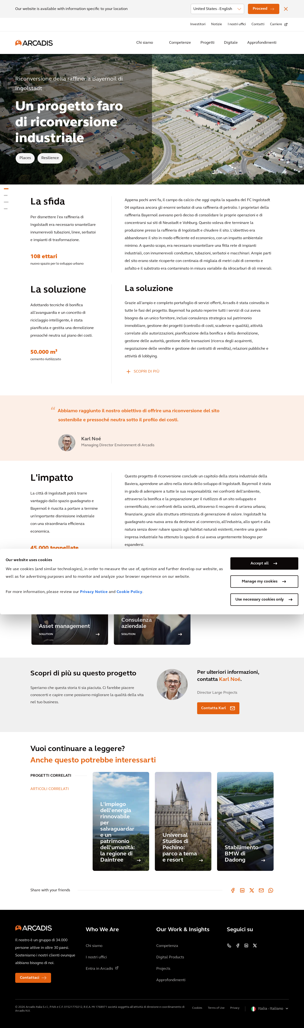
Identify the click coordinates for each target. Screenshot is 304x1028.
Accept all (260, 977)
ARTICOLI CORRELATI (49, 789)
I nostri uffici (237, 24)
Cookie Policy (129, 1006)
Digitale (231, 43)
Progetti (207, 43)
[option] (152, 428)
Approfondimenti (261, 43)
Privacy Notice (94, 1006)
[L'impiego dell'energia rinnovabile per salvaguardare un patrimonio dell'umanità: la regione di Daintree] (121, 821)
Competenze (180, 43)
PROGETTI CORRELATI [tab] (50, 776)
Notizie (216, 24)
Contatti (258, 24)
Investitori (197, 24)
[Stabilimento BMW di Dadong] (245, 821)
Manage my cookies (259, 995)
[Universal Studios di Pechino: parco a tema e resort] (183, 821)
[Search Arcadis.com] (286, 43)
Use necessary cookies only (259, 1013)
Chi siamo (144, 43)
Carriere (276, 24)
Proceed (260, 9)
